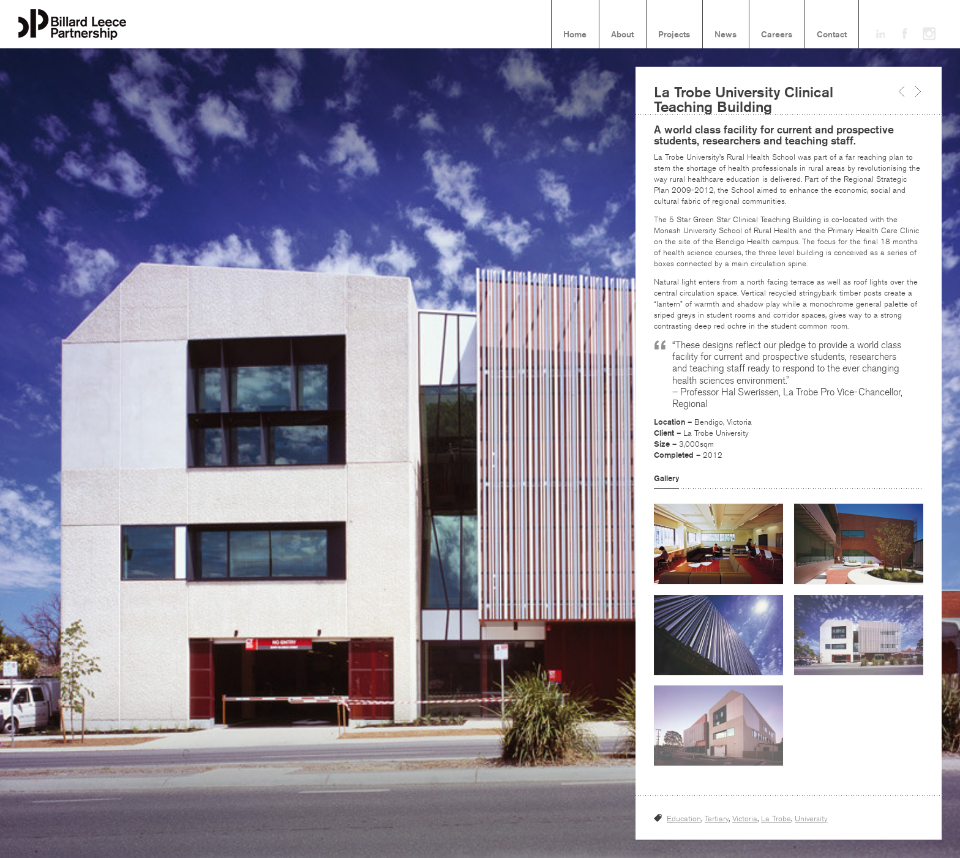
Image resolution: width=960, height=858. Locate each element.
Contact (832, 35)
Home (575, 35)
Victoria (744, 819)
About (622, 35)
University (811, 819)
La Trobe (776, 819)
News (725, 35)
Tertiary (717, 819)
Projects (674, 35)
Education (684, 819)
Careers (776, 35)
